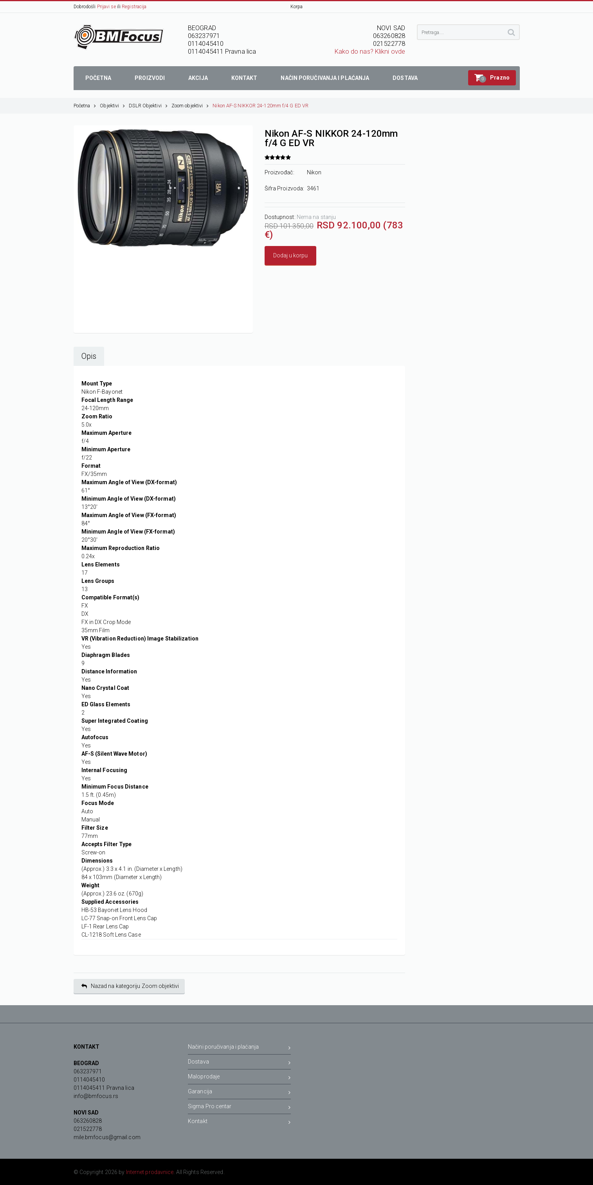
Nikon (314, 172)
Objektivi (112, 106)
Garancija (239, 1092)
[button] (492, 77)
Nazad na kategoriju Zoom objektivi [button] (130, 986)
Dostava (239, 1062)
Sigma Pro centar (239, 1107)
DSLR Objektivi (148, 106)
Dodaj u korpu (290, 255)
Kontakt (239, 1122)
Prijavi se (106, 6)
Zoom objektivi (190, 106)
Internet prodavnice (150, 1172)
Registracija (134, 6)
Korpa (296, 6)
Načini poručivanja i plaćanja (239, 1048)
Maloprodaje (239, 1077)
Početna (85, 106)
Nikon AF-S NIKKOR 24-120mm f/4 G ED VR (260, 106)
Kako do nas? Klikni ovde (370, 51)
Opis (88, 356)
